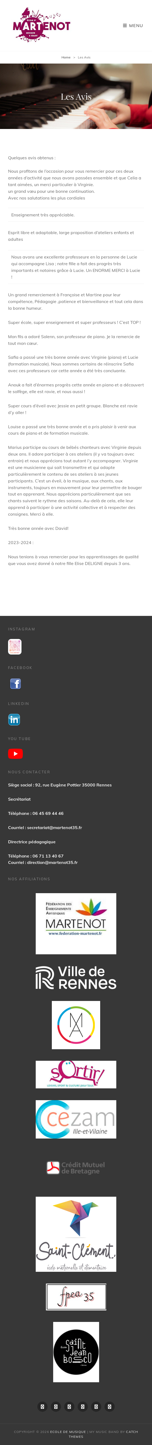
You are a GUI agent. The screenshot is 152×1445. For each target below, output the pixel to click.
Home (66, 57)
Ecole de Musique (68, 1432)
